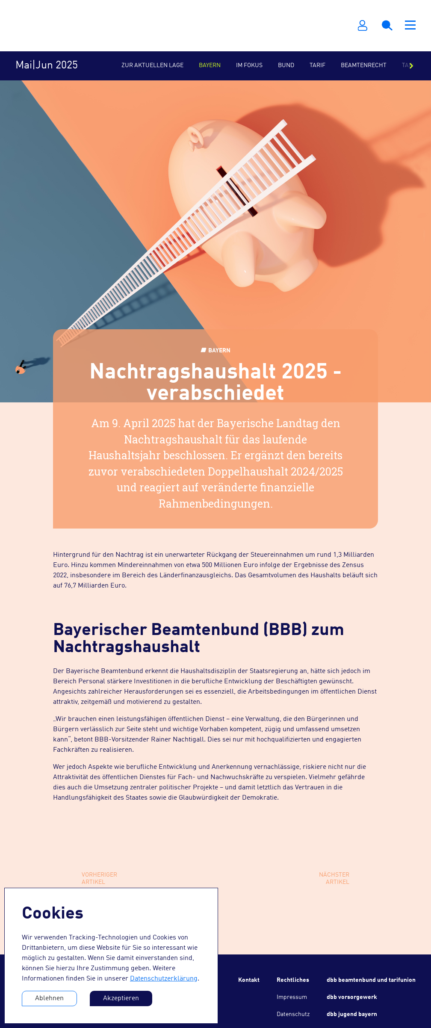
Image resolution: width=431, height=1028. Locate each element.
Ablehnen (49, 998)
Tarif (317, 65)
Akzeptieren (121, 998)
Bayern (210, 65)
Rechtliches (293, 980)
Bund (286, 65)
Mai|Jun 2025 (46, 65)
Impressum (292, 997)
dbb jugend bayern (352, 1014)
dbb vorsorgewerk (352, 997)
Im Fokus (249, 65)
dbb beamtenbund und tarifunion (371, 980)
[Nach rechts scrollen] (411, 65)
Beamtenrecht (364, 65)
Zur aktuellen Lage (152, 65)
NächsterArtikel (334, 878)
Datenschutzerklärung (164, 978)
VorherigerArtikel (99, 878)
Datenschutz (293, 1014)
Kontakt (249, 980)
